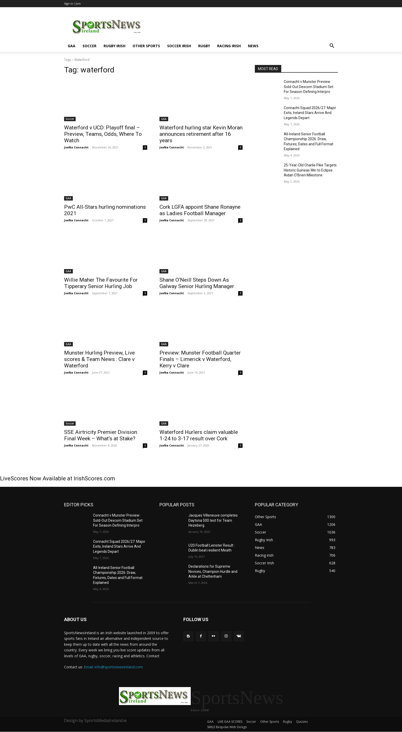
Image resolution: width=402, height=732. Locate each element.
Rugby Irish (114, 45)
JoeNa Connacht (76, 147)
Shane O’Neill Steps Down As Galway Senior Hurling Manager (196, 283)
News (253, 45)
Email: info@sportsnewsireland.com (113, 666)
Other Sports (146, 45)
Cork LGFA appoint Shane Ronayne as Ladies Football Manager (199, 210)
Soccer (89, 45)
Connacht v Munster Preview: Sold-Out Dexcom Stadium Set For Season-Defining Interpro (308, 87)
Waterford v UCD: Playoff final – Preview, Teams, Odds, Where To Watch (103, 134)
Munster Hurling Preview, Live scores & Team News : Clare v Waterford (99, 359)
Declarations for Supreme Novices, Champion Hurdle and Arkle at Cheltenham (212, 571)
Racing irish (229, 45)
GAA (71, 45)
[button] (332, 46)
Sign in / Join (72, 3)
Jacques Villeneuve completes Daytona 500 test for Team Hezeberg (213, 520)
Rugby (204, 45)
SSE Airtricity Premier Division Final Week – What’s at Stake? (100, 435)
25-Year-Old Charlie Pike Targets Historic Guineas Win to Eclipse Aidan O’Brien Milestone (310, 170)
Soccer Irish (179, 45)
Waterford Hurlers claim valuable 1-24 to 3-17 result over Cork (198, 435)
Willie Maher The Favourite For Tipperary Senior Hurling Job (101, 283)
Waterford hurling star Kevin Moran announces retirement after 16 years (201, 134)
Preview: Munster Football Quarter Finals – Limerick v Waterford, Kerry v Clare (200, 359)
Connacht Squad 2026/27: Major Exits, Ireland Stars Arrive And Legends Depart (310, 113)
